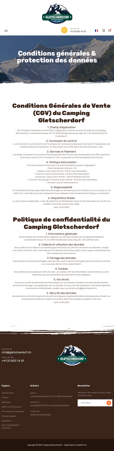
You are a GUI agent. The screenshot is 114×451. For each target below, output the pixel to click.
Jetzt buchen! (7, 393)
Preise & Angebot (9, 416)
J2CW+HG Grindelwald (40, 415)
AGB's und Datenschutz (12, 407)
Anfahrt (5, 398)
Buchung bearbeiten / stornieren (11, 426)
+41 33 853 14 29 (78, 31)
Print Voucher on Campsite (13, 411)
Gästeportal (6, 421)
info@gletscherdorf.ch (16, 352)
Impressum (6, 402)
